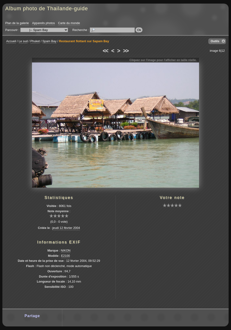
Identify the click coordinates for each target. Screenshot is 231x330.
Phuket (35, 41)
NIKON (66, 250)
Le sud (23, 41)
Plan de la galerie (17, 23)
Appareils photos (43, 23)
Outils (215, 41)
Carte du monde (69, 23)
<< (105, 51)
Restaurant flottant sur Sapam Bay (84, 41)
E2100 (65, 256)
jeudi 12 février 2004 (66, 228)
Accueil (11, 41)
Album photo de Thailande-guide (46, 8)
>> (125, 51)
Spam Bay (49, 41)
